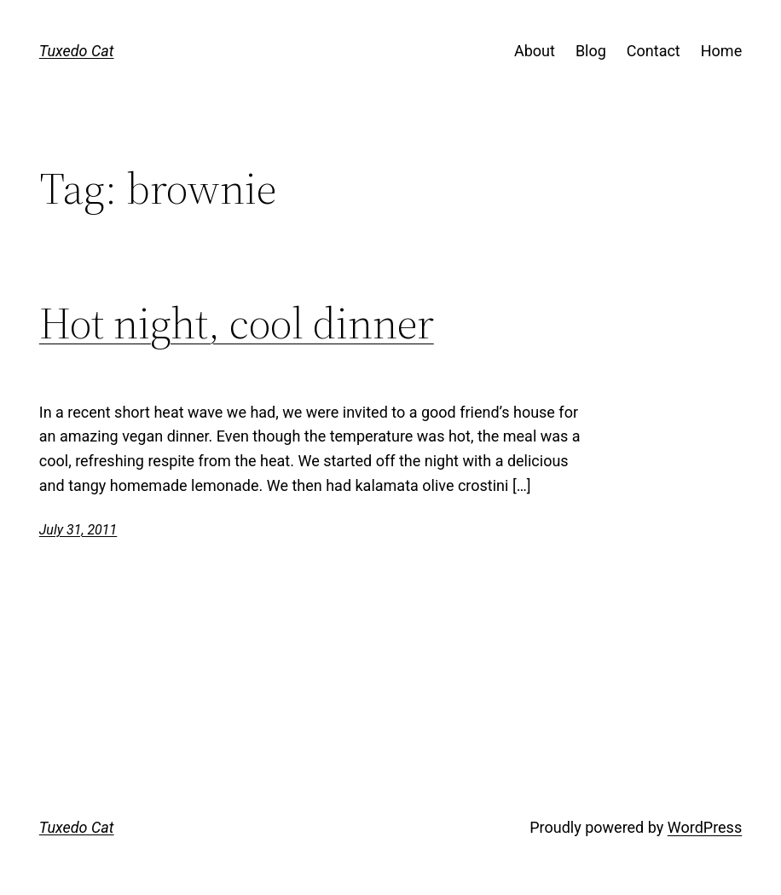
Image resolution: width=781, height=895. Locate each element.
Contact (653, 51)
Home (721, 51)
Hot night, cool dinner (236, 323)
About (534, 51)
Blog (591, 51)
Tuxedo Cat (76, 51)
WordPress (705, 827)
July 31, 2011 (78, 530)
